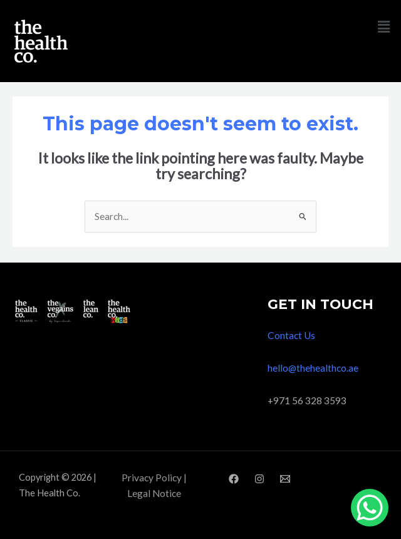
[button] (384, 26)
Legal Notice (154, 493)
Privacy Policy (152, 477)
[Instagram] (259, 479)
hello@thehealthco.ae (313, 368)
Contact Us (291, 335)
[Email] (285, 479)
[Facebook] (234, 479)
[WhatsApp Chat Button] (369, 507)
